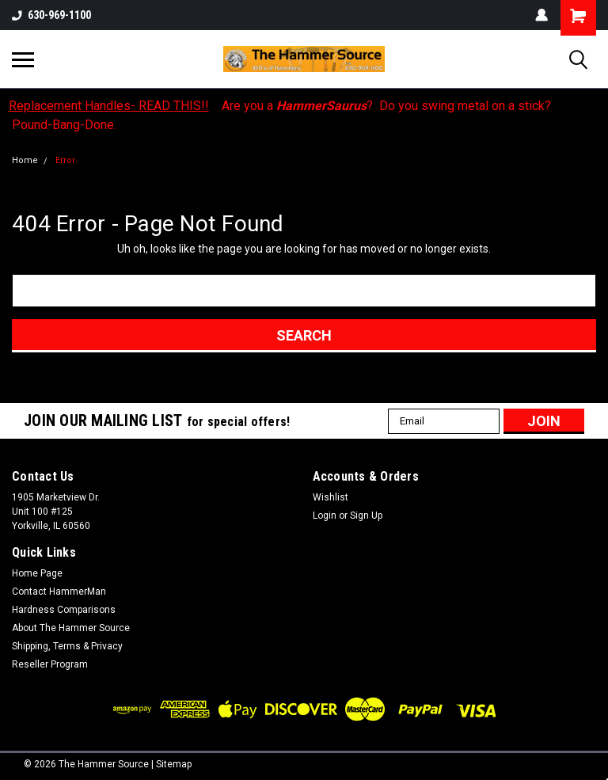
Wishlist (330, 497)
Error (65, 160)
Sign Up (366, 515)
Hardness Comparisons (64, 609)
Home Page (37, 573)
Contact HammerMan (59, 591)
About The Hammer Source (71, 628)
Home (25, 160)
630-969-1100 (51, 15)
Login (324, 515)
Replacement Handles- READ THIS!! (109, 105)
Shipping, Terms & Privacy (67, 646)
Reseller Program (50, 664)
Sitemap (174, 764)
